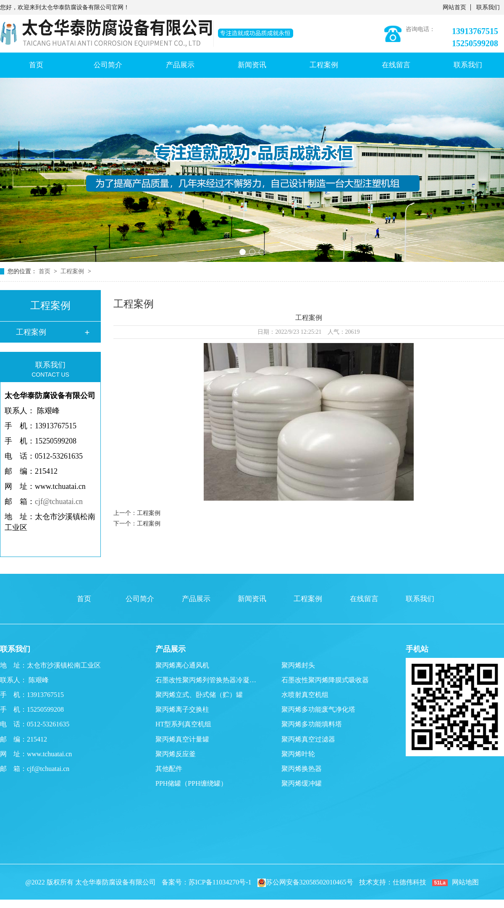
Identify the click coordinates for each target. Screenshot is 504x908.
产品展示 (180, 65)
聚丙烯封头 (298, 665)
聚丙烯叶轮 (298, 754)
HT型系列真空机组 (183, 724)
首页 (36, 65)
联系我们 (488, 7)
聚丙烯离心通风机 (182, 665)
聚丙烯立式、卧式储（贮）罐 (199, 694)
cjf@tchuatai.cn (59, 501)
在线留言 (396, 65)
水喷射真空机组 (304, 694)
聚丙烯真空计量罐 (182, 739)
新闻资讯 (252, 65)
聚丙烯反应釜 (175, 754)
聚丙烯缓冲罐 (301, 783)
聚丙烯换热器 (301, 768)
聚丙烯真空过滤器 (308, 739)
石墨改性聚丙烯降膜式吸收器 (325, 680)
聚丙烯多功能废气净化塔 (318, 709)
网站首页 (454, 7)
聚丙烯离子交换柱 (182, 709)
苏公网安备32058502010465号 (305, 882)
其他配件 (168, 768)
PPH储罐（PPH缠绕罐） (191, 783)
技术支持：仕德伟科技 (392, 882)
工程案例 (324, 65)
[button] (242, 252)
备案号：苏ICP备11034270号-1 (207, 882)
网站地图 (465, 882)
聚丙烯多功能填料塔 (311, 724)
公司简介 (108, 65)
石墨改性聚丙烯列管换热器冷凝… (205, 680)
